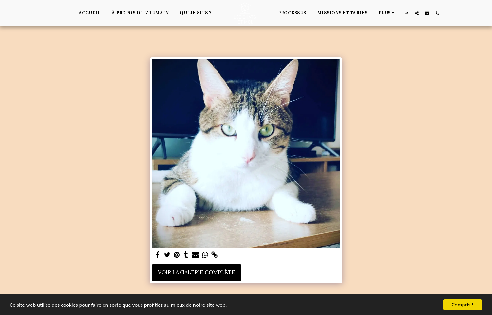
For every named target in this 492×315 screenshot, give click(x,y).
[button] (406, 13)
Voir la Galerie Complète (196, 272)
